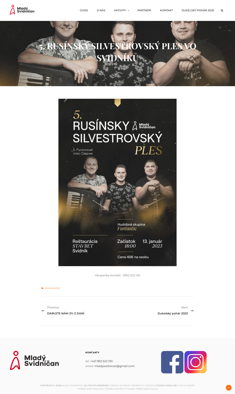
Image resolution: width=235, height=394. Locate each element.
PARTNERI (144, 10)
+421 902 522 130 (101, 361)
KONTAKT (166, 10)
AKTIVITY (120, 10)
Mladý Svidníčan (72, 385)
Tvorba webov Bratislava (142, 389)
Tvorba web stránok (90, 389)
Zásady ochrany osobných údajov (132, 385)
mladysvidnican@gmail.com (114, 366)
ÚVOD (84, 10)
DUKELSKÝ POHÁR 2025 (198, 10)
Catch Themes (186, 385)
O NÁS (101, 10)
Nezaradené (52, 288)
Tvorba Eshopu (114, 389)
